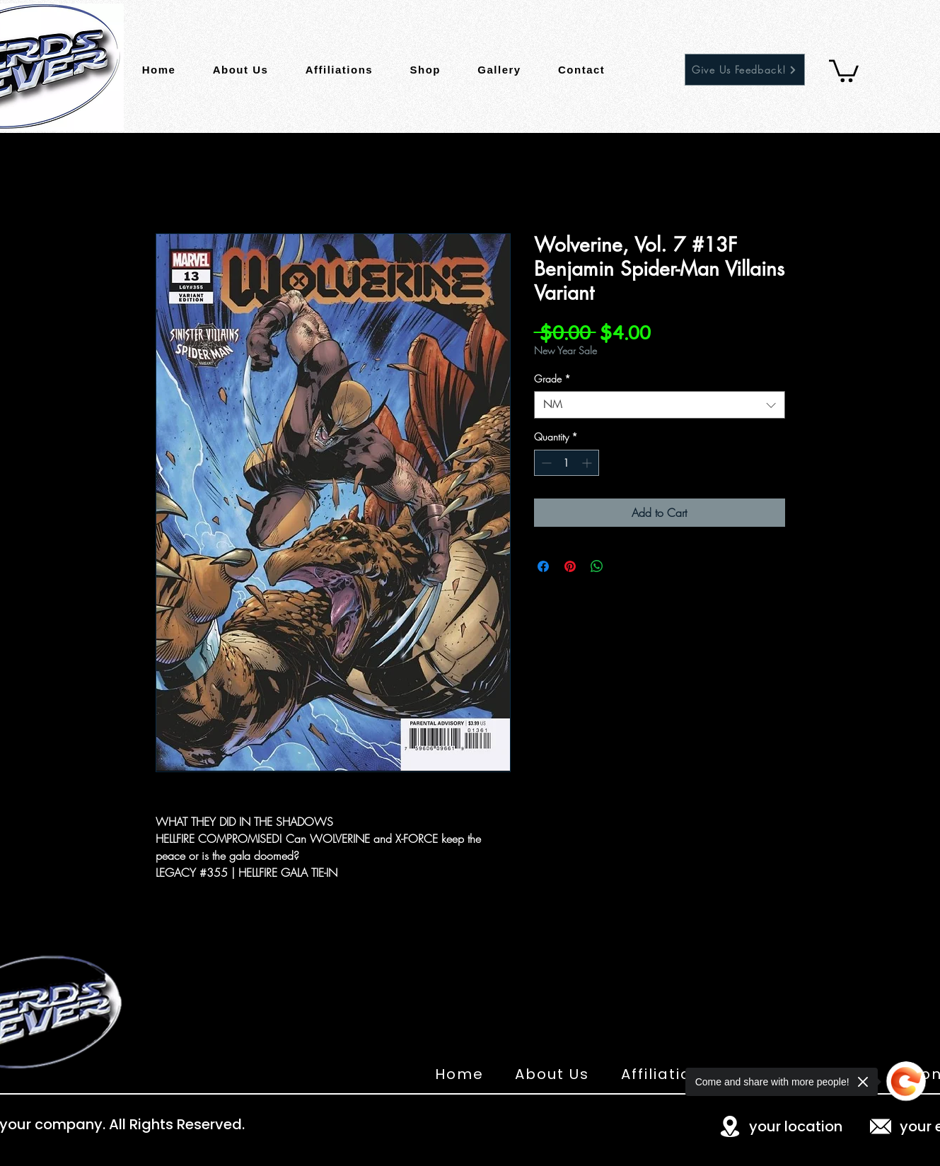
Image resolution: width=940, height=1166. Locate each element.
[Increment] (588, 462)
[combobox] (659, 405)
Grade (552, 378)
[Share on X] (623, 566)
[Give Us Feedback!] (745, 70)
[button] (844, 69)
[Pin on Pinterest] (570, 566)
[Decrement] (545, 462)
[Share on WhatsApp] (596, 566)
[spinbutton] (566, 462)
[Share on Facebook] (543, 566)
